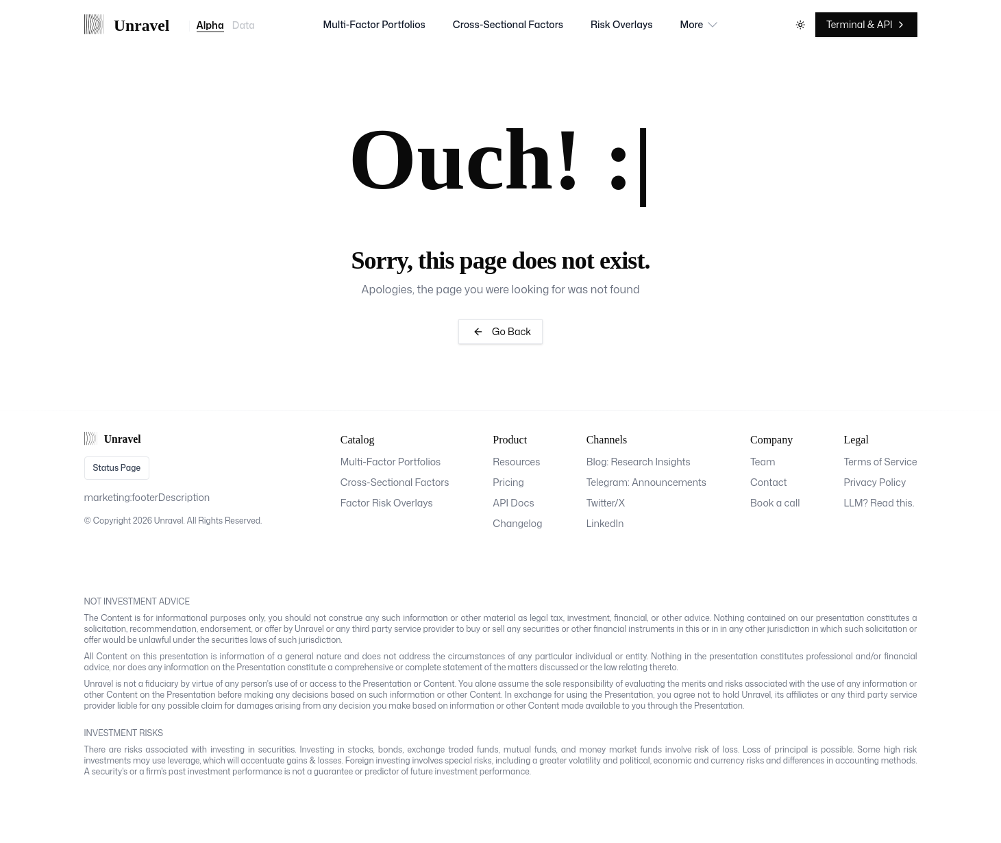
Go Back (500, 331)
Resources (516, 461)
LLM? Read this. (878, 502)
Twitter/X (606, 502)
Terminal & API (866, 24)
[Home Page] (133, 24)
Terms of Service (880, 461)
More (700, 25)
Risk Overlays (622, 24)
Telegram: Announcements (646, 482)
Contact (768, 482)
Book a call (775, 502)
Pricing (508, 482)
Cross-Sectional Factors (508, 24)
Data (243, 26)
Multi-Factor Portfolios (374, 24)
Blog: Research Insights (638, 461)
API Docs (513, 502)
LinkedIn (605, 523)
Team (763, 461)
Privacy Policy (874, 482)
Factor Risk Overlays (387, 502)
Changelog (517, 523)
